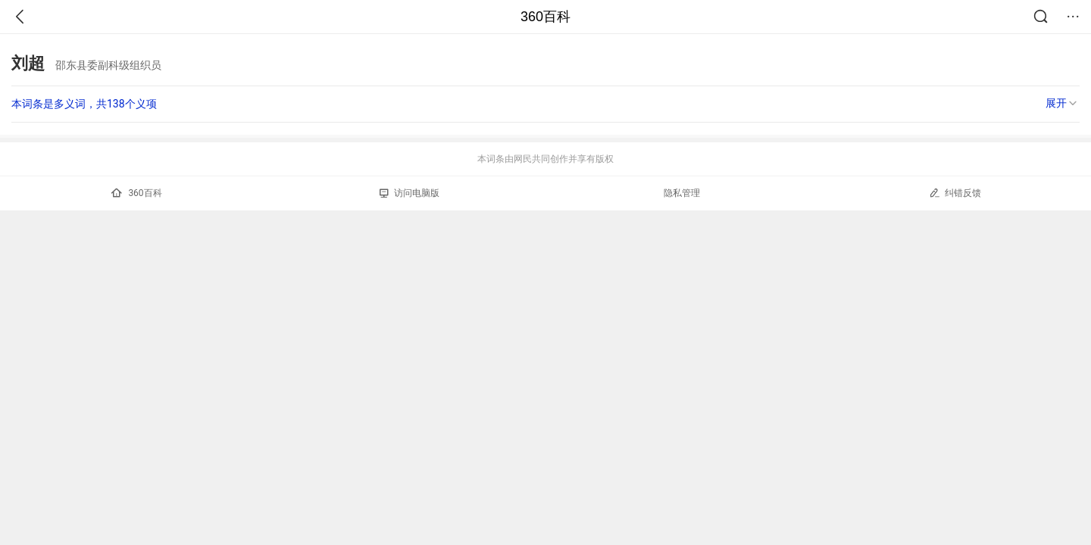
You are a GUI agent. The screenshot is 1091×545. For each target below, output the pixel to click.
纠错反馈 (955, 192)
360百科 (545, 16)
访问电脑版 (409, 193)
